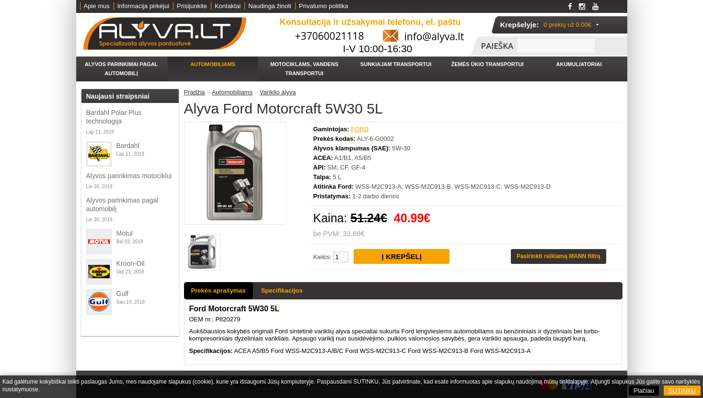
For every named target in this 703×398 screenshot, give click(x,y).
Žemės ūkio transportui (487, 64)
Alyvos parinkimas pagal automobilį (122, 204)
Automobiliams (212, 64)
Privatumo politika (323, 6)
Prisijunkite (192, 6)
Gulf (122, 293)
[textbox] (556, 46)
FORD (360, 129)
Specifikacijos (282, 290)
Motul (124, 233)
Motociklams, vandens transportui (304, 68)
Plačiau (644, 390)
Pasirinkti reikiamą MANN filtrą (558, 256)
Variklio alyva (278, 92)
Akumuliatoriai (579, 64)
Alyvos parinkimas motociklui (129, 176)
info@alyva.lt (434, 36)
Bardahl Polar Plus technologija (114, 117)
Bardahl (127, 145)
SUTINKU (682, 390)
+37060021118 (329, 36)
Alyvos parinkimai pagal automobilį (121, 68)
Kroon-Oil (130, 263)
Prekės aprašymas (218, 290)
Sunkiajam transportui (395, 64)
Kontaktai (228, 6)
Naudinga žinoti (269, 6)
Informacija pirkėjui (143, 6)
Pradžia (194, 92)
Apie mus (97, 6)
